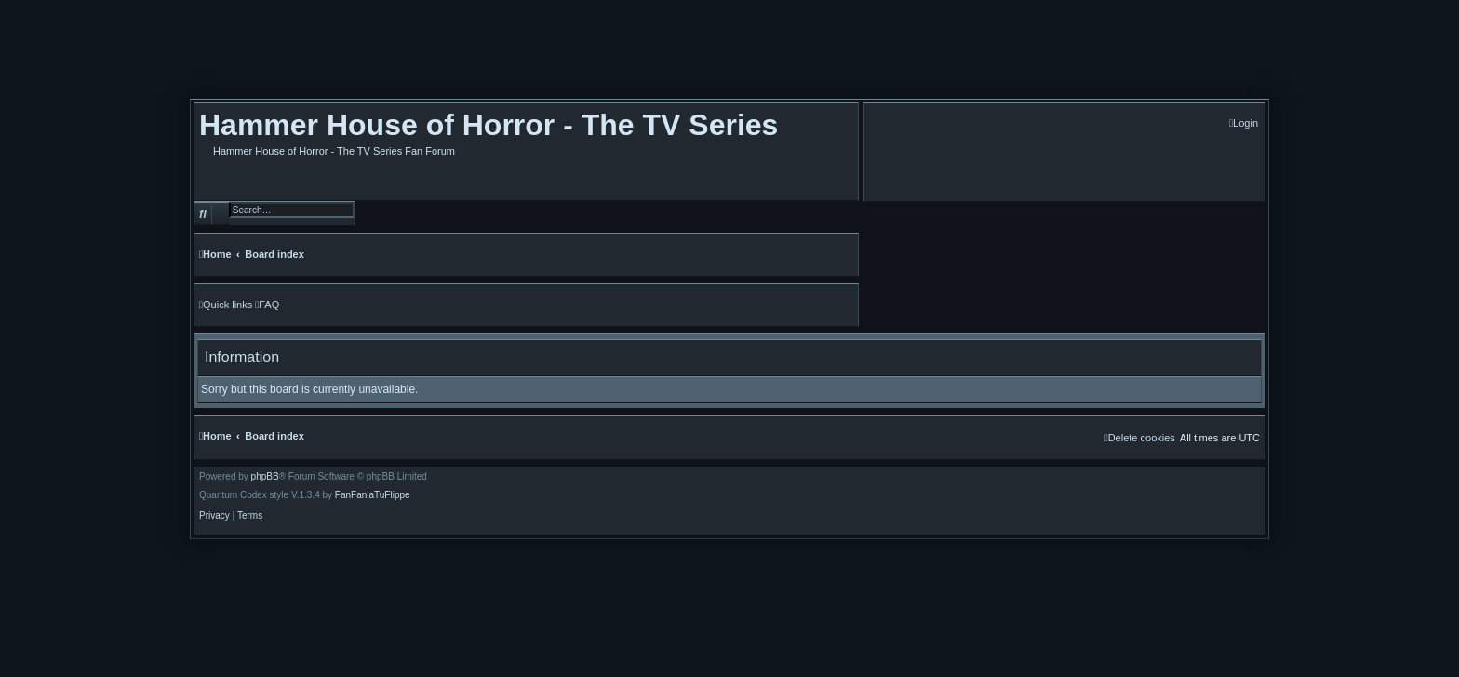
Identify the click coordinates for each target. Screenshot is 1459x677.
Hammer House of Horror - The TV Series (488, 125)
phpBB (265, 476)
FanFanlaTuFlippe (372, 495)
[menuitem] (1243, 123)
